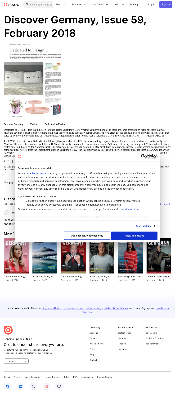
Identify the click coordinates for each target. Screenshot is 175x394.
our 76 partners (36, 173)
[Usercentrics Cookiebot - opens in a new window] (143, 156)
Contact (93, 360)
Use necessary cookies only (87, 235)
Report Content (52, 377)
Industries (122, 349)
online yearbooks (73, 308)
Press (92, 349)
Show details (143, 226)
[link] (134, 4)
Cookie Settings (104, 377)
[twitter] (33, 386)
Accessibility (87, 377)
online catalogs (94, 308)
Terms (7, 377)
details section (130, 209)
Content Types (124, 333)
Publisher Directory (155, 338)
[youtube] (59, 386)
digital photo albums (116, 308)
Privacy (17, 377)
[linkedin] (20, 386)
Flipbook (121, 344)
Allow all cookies (134, 235)
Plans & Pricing (96, 344)
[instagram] (46, 386)
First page (9, 182)
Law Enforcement (33, 377)
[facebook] (8, 386)
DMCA (66, 377)
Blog (92, 354)
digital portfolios (52, 308)
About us (94, 333)
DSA (75, 377)
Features (121, 338)
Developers (151, 333)
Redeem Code (153, 344)
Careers (93, 338)
